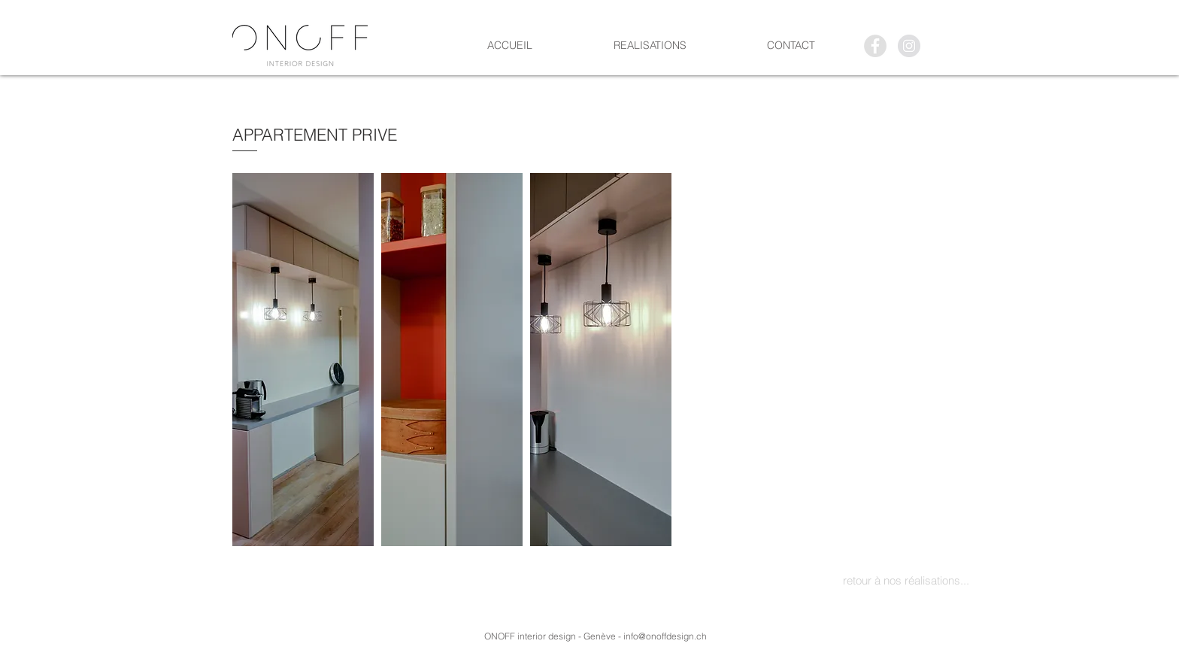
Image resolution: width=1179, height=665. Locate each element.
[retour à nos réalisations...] (906, 580)
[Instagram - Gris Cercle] (909, 46)
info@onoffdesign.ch (665, 636)
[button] (303, 359)
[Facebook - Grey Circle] (875, 46)
